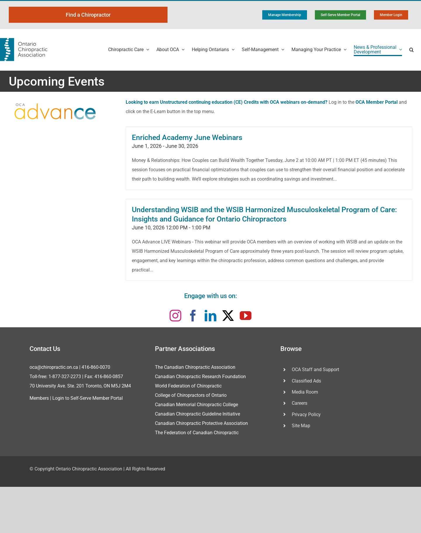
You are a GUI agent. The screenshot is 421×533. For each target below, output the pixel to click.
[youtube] (245, 315)
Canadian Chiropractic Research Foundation (200, 376)
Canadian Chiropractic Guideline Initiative (197, 414)
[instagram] (175, 315)
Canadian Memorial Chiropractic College (196, 404)
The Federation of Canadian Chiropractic (197, 432)
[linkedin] (210, 315)
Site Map (301, 425)
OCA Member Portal (377, 102)
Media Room (305, 392)
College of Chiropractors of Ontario (191, 395)
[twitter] (228, 315)
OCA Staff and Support (315, 369)
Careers (299, 403)
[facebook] (193, 315)
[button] (411, 49)
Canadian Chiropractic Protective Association (201, 423)
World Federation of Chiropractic (188, 386)
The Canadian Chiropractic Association (195, 367)
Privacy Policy (306, 414)
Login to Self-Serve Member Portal (87, 398)
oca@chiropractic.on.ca (54, 367)
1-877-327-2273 (65, 376)
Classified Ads (306, 381)
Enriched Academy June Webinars (187, 137)
